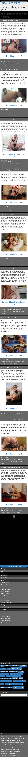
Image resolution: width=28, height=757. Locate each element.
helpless (24, 210)
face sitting (8, 61)
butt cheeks (13, 512)
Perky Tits (9, 311)
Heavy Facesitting (5, 595)
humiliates (8, 459)
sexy (7, 363)
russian (21, 161)
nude (11, 681)
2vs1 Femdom (4, 598)
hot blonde (17, 510)
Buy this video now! (14, 56)
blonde (15, 61)
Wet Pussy (8, 262)
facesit (22, 413)
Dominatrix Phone (5, 577)
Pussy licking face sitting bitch (8, 268)
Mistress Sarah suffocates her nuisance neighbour (12, 742)
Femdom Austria (9, 259)
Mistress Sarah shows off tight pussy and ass (11, 755)
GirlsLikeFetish (9, 208)
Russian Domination (5, 616)
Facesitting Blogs (5, 607)
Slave (25, 259)
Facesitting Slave (5, 582)
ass (12, 61)
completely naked (14, 665)
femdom (17, 63)
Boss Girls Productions (10, 161)
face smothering (4, 65)
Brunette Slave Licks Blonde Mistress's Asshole (13, 69)
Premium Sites (5, 575)
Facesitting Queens (5, 618)
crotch (21, 163)
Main (2, 571)
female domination (5, 63)
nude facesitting (19, 681)
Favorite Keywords (6, 663)
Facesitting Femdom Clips (7, 625)
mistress (19, 61)
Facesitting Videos (5, 584)
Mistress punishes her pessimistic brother (10, 740)
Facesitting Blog (5, 591)
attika (14, 208)
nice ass (8, 461)
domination (12, 63)
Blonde (2, 262)
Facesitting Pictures (5, 622)
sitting (18, 512)
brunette (18, 110)
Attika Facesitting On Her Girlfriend (10, 170)
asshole (8, 112)
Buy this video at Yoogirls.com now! (14, 155)
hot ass (3, 676)
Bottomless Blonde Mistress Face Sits (10, 20)
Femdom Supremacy (6, 602)
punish (2, 684)
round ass (11, 415)
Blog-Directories (5, 605)
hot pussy (3, 363)
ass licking (3, 112)
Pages (3, 569)
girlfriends (3, 210)
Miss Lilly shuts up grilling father (8, 747)
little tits (16, 461)
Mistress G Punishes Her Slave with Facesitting (13, 419)
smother (17, 163)
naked (21, 678)
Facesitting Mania (5, 587)
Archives (4, 692)
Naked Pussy (4, 264)
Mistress (3, 313)
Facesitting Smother (5, 612)
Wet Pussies (19, 262)
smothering (22, 63)
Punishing (18, 311)
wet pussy (16, 415)
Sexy (14, 311)
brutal (8, 163)
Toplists (3, 609)
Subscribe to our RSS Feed (14, 566)
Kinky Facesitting (5, 593)
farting (7, 110)
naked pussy (17, 361)
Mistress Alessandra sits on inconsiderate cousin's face (14, 738)
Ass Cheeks (3, 311)
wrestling (22, 361)
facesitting (12, 163)
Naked (15, 413)
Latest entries (5, 734)
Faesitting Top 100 (5, 620)
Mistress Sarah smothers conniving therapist (11, 744)
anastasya (3, 163)
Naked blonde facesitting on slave (9, 367)
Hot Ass (24, 262)
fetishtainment (13, 673)
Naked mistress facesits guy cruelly (9, 753)
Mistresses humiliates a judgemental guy (10, 749)
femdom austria (5, 673)
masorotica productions (6, 678)
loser (20, 676)
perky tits (8, 512)
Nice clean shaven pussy (7, 214)
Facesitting (16, 259)
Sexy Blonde (13, 262)
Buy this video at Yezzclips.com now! (14, 303)
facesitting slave (4, 671)
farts (10, 110)
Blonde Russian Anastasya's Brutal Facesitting (12, 119)
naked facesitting (4, 681)
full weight (3, 165)
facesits (8, 668)
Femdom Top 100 (5, 614)
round (15, 459)
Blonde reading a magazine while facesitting (12, 467)
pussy (12, 361)
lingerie (6, 415)
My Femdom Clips (5, 600)
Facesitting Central (5, 589)
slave (10, 65)
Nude (14, 309)
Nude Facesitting (10, 3)
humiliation (19, 210)
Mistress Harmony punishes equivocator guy (11, 736)
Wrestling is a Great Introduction (9, 317)
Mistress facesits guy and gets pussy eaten (11, 751)
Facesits (20, 259)
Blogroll (3, 580)
